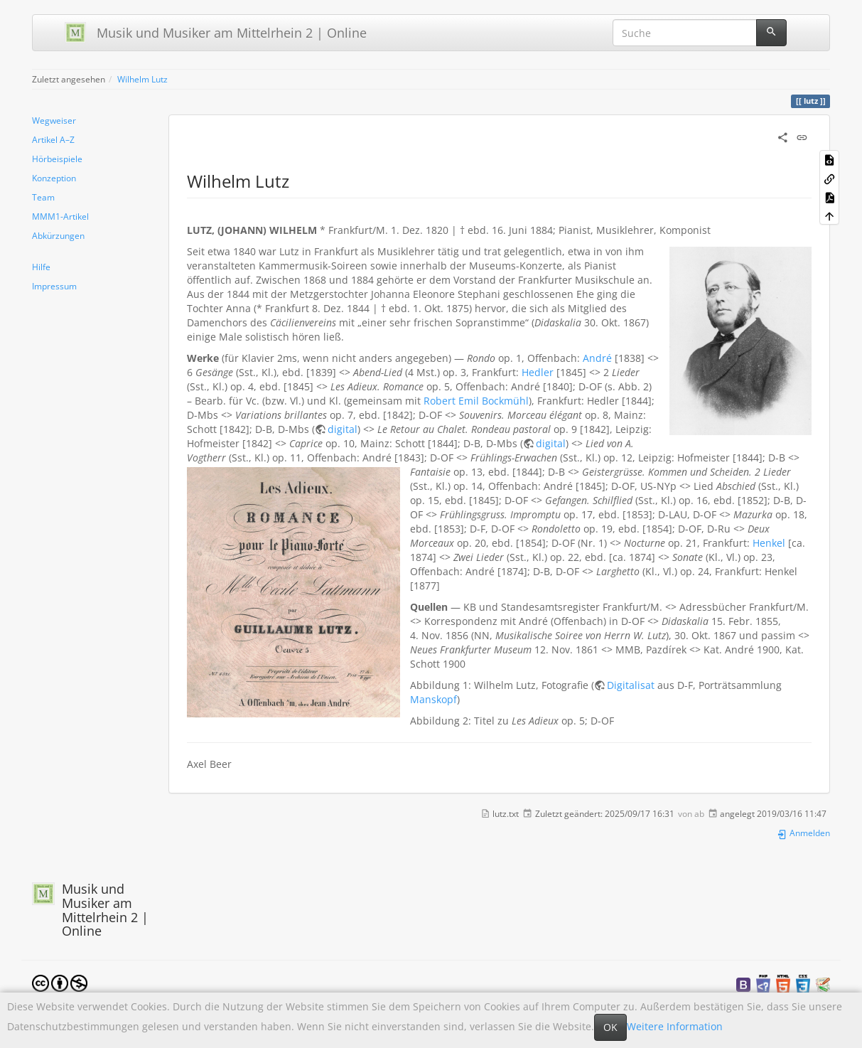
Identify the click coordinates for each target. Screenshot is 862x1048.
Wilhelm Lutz (142, 79)
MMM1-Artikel (60, 216)
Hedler (538, 372)
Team (43, 197)
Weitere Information (675, 1026)
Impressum (54, 286)
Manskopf (433, 699)
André (597, 358)
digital (342, 429)
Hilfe (41, 266)
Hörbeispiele (57, 158)
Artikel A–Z (53, 139)
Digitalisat (630, 685)
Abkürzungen (58, 235)
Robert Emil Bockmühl (476, 400)
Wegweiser (54, 120)
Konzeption (54, 177)
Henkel (769, 543)
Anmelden (803, 832)
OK (610, 1027)
